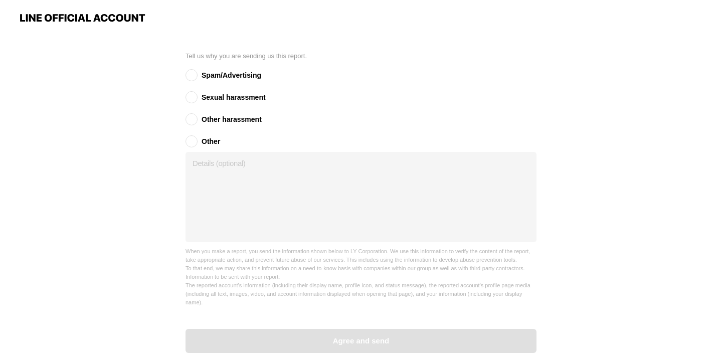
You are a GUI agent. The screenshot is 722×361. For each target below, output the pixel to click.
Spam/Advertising (231, 75)
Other (211, 141)
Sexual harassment (234, 97)
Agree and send (361, 340)
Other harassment (232, 119)
